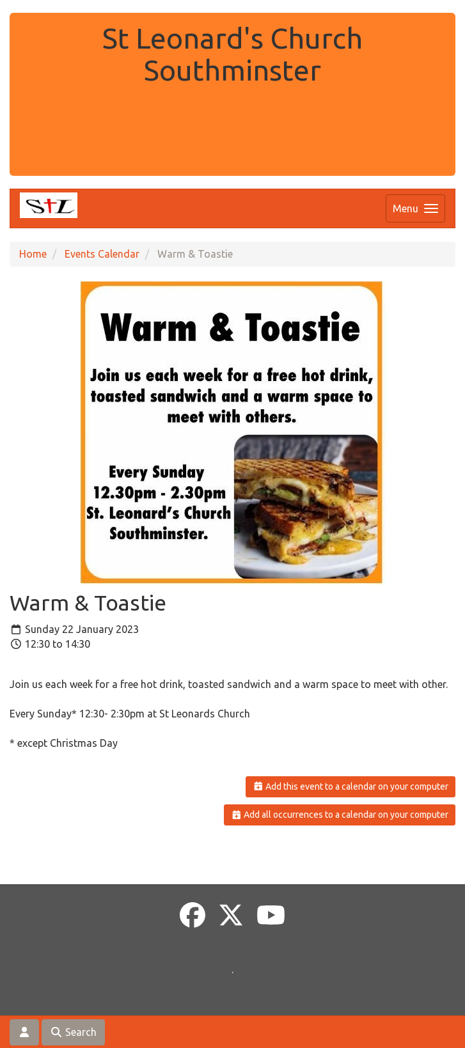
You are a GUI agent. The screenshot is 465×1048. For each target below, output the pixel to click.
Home (33, 254)
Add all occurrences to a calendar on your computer (340, 814)
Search (73, 1032)
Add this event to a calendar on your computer (351, 786)
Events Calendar (102, 254)
